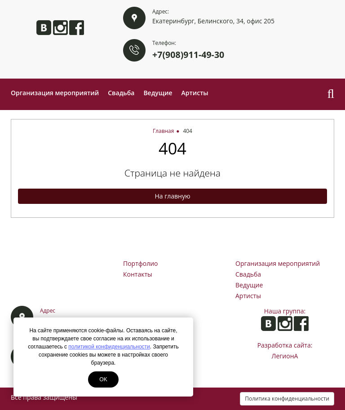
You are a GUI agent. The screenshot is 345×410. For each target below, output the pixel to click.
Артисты (194, 92)
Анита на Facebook (76, 27)
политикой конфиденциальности (109, 347)
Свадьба (121, 92)
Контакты (137, 274)
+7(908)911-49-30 (188, 54)
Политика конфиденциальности (287, 398)
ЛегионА (285, 356)
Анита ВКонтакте (43, 27)
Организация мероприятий (55, 92)
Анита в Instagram (60, 27)
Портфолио (140, 263)
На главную (172, 196)
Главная (163, 130)
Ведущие (157, 92)
